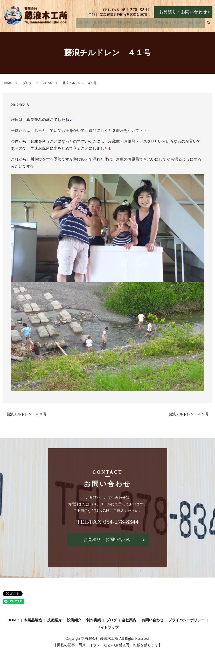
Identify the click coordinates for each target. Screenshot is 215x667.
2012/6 (47, 83)
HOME (97, 24)
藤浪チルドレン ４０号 (26, 414)
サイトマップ (108, 628)
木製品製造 (115, 24)
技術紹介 (133, 24)
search (211, 24)
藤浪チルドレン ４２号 (189, 414)
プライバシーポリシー (186, 620)
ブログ (181, 24)
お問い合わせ (152, 620)
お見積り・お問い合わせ (183, 12)
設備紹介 (150, 24)
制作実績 (166, 24)
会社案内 (196, 24)
